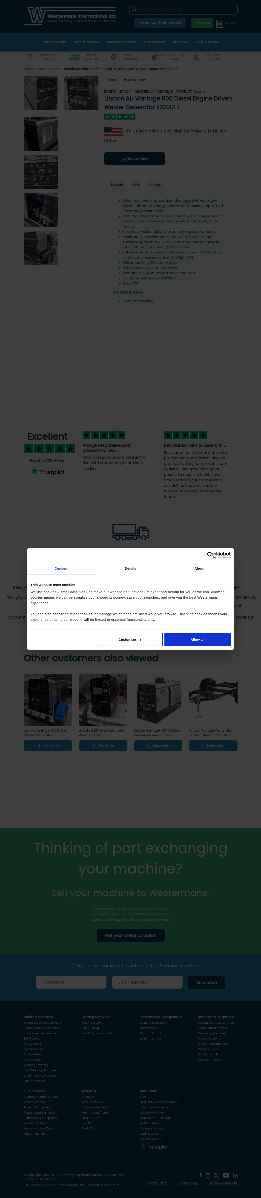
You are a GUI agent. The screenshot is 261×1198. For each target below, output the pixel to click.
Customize (129, 639)
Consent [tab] (61, 568)
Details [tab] (130, 568)
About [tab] (200, 568)
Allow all (198, 639)
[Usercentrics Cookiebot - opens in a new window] (210, 555)
